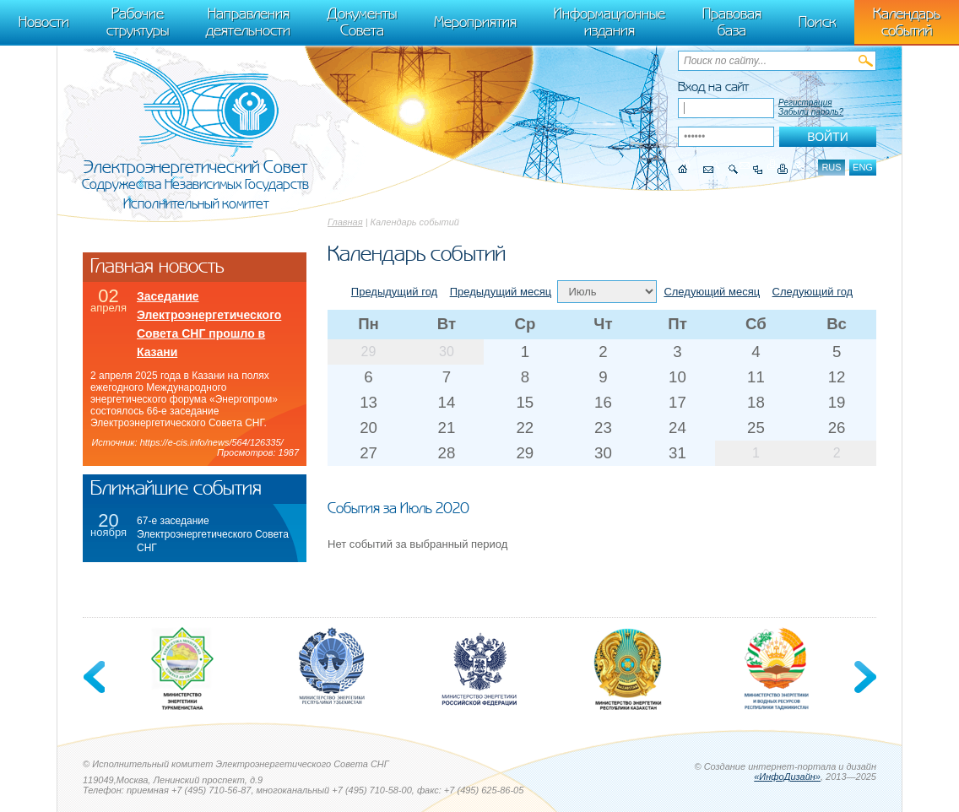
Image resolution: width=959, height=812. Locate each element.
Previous (95, 677)
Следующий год (812, 291)
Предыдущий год (394, 291)
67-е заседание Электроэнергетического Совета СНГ (213, 534)
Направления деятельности (248, 22)
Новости (44, 22)
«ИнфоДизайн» (787, 776)
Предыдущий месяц (501, 291)
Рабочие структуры (137, 22)
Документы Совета (362, 22)
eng (863, 167)
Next (863, 677)
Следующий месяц (712, 291)
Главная (345, 222)
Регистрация (805, 102)
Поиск (817, 22)
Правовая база (731, 22)
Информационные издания (609, 22)
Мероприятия (475, 22)
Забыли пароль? (810, 111)
